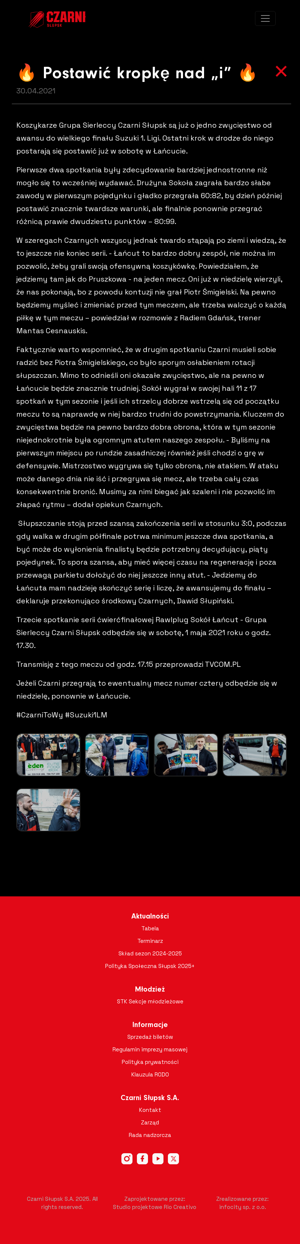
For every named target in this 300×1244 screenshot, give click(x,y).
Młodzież (150, 989)
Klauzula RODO (150, 1074)
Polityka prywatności (150, 1061)
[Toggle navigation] (265, 18)
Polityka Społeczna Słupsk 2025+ (150, 965)
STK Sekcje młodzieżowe (150, 1001)
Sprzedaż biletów (150, 1036)
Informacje (150, 1025)
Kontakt (150, 1109)
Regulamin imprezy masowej (150, 1049)
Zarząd (150, 1122)
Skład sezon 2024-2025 (150, 953)
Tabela (150, 928)
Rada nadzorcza (150, 1134)
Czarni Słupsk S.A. (150, 1098)
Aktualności (150, 916)
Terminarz (150, 940)
